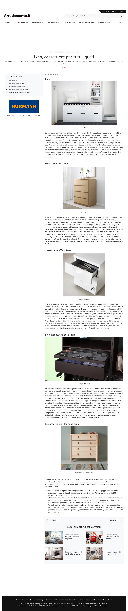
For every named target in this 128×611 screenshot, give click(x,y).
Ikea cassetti (12, 81)
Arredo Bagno (37, 22)
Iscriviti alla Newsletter (104, 600)
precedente (52, 520)
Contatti (93, 600)
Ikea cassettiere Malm (16, 84)
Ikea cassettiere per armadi (18, 90)
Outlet (114, 11)
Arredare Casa (69, 22)
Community (105, 11)
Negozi (121, 11)
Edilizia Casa (73, 600)
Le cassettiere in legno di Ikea (19, 93)
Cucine (7, 22)
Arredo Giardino (104, 22)
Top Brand (120, 22)
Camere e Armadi (53, 22)
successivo (116, 520)
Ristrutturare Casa (86, 22)
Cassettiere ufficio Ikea (16, 87)
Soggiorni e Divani (21, 22)
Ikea (64, 68)
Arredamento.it (34, 15)
